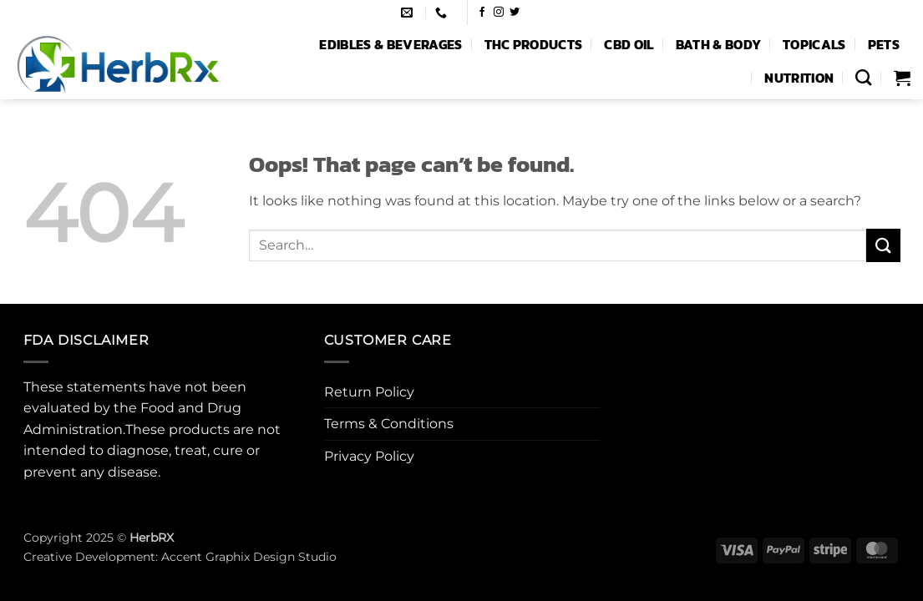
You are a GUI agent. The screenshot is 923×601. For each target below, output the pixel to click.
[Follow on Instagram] (499, 12)
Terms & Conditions (389, 424)
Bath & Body (719, 44)
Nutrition (799, 78)
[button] (902, 77)
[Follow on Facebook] (482, 12)
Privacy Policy (369, 456)
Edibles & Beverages (390, 44)
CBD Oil (628, 44)
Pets (884, 44)
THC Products (533, 44)
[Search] (863, 77)
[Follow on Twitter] (515, 12)
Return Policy (369, 392)
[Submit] (883, 245)
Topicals (814, 44)
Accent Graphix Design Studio (249, 556)
